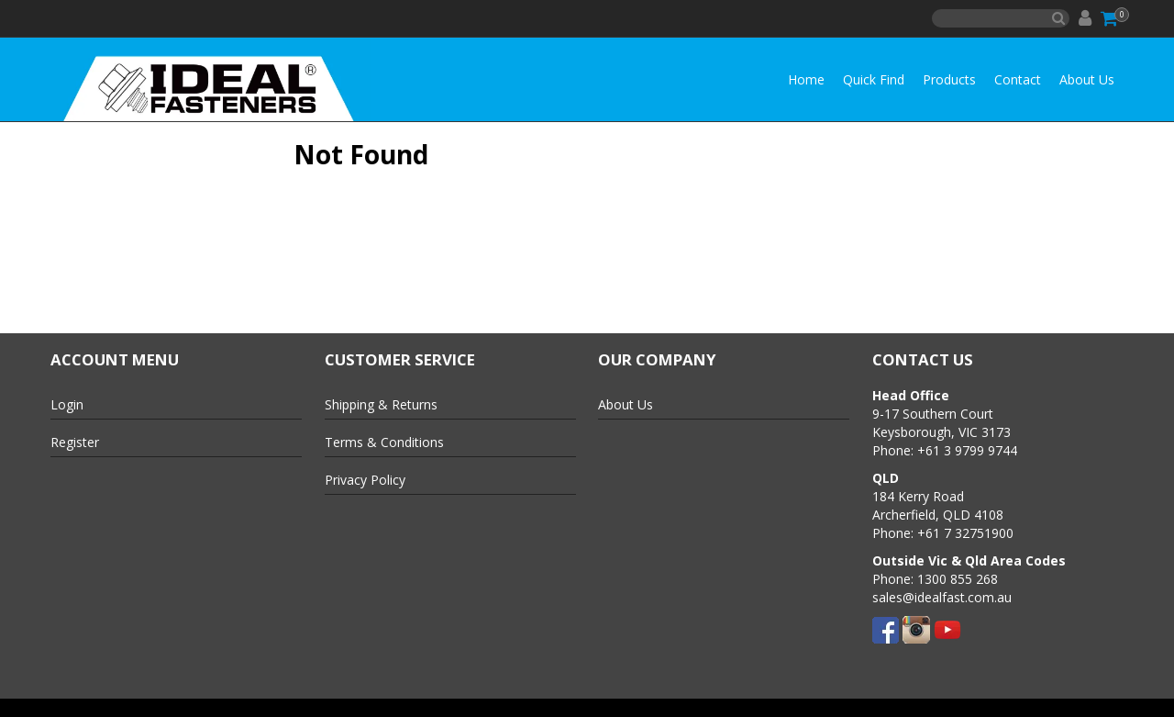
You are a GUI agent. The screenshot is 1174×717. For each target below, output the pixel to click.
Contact (1017, 79)
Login (66, 404)
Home (806, 79)
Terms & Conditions (384, 442)
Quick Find (873, 79)
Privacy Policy (365, 479)
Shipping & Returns (381, 404)
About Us (1086, 79)
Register (74, 442)
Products (949, 79)
